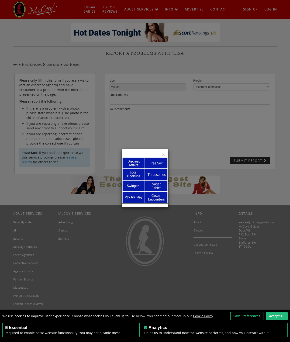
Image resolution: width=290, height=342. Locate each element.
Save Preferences (246, 316)
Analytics (157, 327)
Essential (18, 327)
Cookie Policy (203, 316)
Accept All (276, 316)
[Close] (163, 154)
